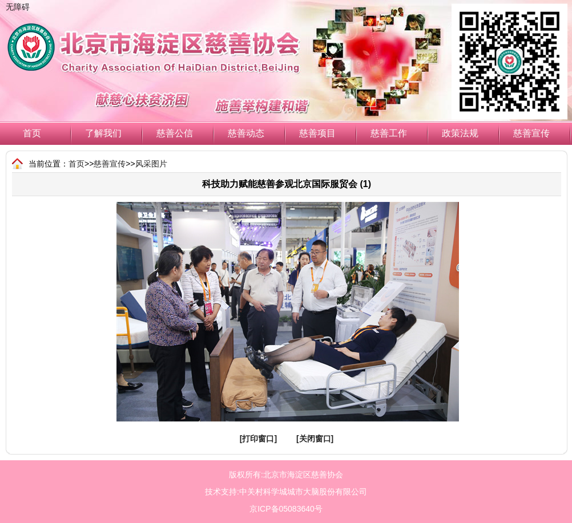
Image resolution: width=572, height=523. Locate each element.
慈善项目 (317, 133)
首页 (32, 133)
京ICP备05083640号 (286, 508)
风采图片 (151, 163)
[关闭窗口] (314, 438)
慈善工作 (388, 133)
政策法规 (460, 133)
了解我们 (103, 133)
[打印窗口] (258, 438)
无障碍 (18, 6)
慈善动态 (246, 133)
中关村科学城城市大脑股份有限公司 (303, 491)
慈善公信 (174, 133)
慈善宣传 (531, 133)
